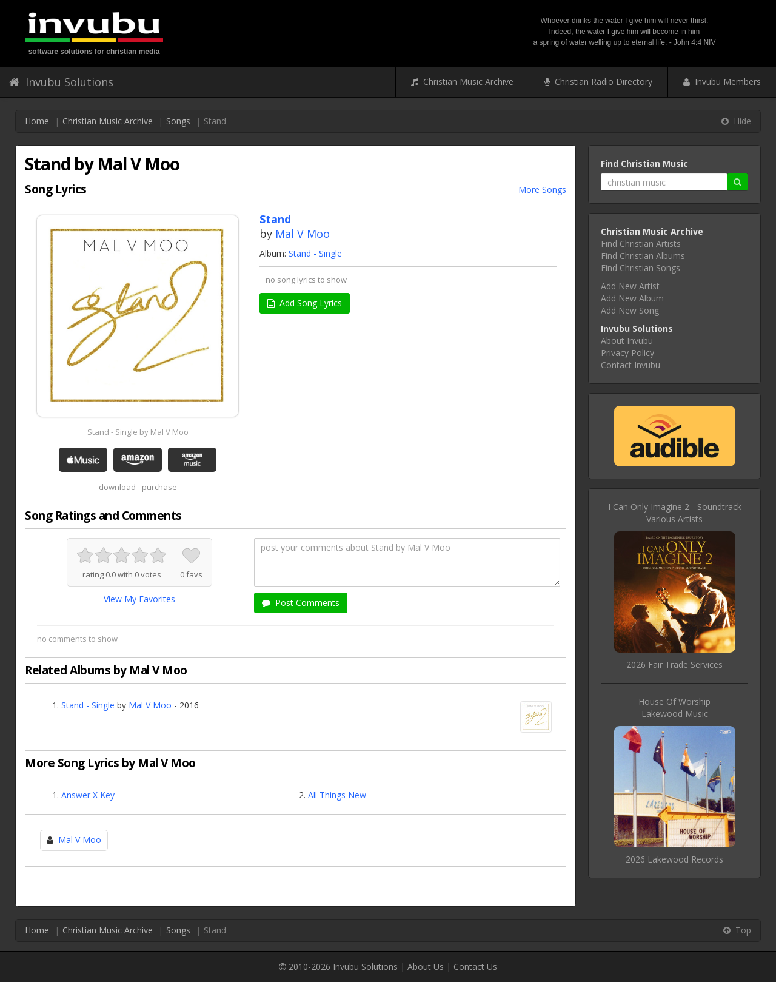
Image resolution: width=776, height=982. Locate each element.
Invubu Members (722, 81)
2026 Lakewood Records (674, 859)
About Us (425, 966)
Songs (178, 121)
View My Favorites (139, 599)
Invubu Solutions (61, 82)
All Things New (337, 795)
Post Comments (301, 602)
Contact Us (475, 966)
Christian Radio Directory (598, 81)
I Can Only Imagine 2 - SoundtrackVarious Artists (674, 513)
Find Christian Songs (640, 268)
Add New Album (632, 298)
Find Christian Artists (641, 243)
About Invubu (627, 340)
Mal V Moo (302, 233)
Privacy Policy (627, 352)
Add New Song (630, 310)
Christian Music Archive (462, 81)
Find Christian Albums (643, 255)
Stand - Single (315, 253)
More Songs (542, 189)
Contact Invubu (630, 365)
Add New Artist (630, 286)
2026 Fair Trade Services (674, 664)
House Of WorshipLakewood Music (674, 707)
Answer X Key (88, 795)
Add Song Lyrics (304, 303)
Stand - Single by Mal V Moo (138, 431)
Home (37, 121)
